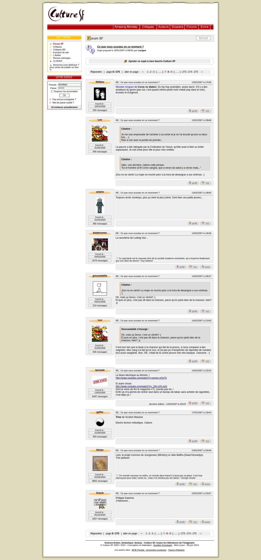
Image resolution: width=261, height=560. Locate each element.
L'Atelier (57, 55)
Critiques (148, 27)
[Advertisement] (153, 14)
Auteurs (163, 27)
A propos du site (61, 52)
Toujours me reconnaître (64, 91)
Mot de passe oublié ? (63, 102)
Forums (192, 27)
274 (190, 71)
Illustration (126, 27)
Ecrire (204, 27)
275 (196, 71)
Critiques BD (59, 49)
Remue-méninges (62, 58)
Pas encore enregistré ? (64, 99)
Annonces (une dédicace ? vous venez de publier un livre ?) (64, 67)
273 (184, 71)
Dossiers (177, 27)
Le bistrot (57, 61)
